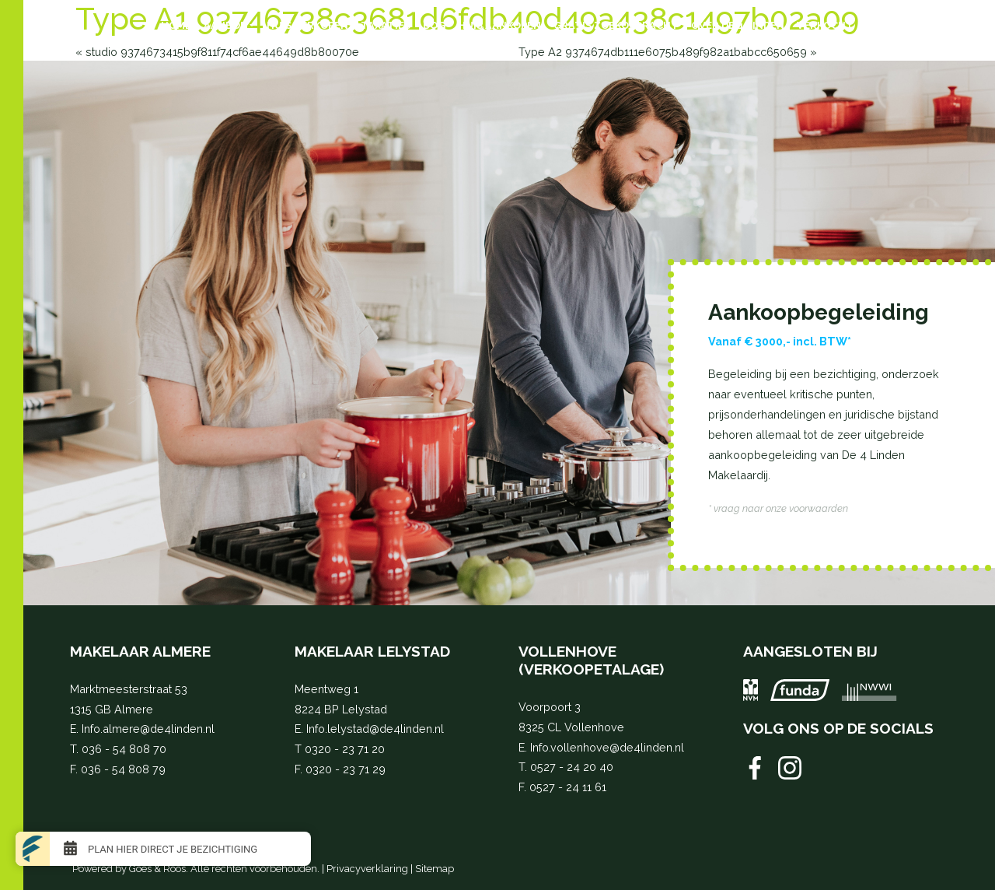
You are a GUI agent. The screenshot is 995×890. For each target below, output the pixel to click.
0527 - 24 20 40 (571, 766)
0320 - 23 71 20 (345, 748)
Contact (891, 25)
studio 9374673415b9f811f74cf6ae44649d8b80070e (222, 51)
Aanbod (225, 25)
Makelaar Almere (140, 651)
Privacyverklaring (367, 868)
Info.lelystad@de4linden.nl (375, 728)
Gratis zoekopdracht (616, 25)
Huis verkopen (307, 25)
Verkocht (825, 25)
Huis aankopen (499, 25)
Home (176, 25)
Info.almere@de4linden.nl (148, 728)
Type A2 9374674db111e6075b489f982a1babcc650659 (662, 51)
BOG (434, 25)
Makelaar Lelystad (372, 651)
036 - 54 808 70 (124, 748)
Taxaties (385, 25)
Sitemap (434, 868)
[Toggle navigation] (61, 25)
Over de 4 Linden (737, 25)
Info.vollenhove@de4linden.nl (607, 747)
